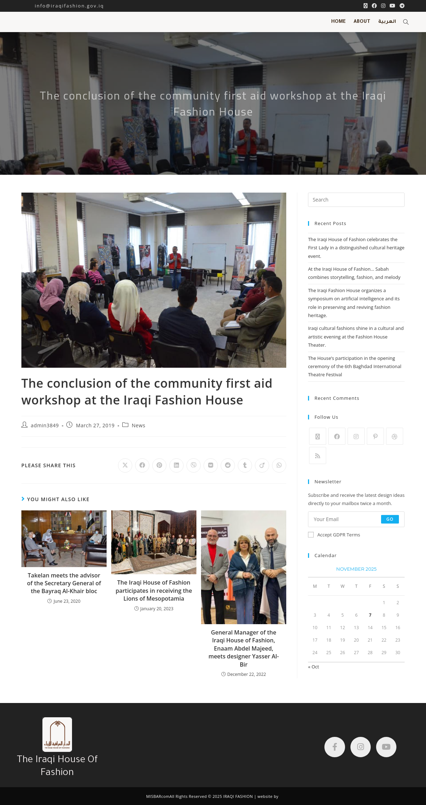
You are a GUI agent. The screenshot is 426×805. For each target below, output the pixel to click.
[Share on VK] (211, 465)
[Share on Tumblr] (245, 465)
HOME (338, 22)
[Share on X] (125, 465)
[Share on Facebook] (142, 465)
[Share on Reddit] (228, 465)
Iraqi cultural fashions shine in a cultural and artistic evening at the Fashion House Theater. (356, 336)
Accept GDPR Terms (334, 534)
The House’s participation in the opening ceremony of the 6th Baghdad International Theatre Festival (354, 366)
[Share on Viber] (193, 465)
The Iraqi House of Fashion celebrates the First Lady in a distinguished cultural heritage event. (356, 247)
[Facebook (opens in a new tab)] (374, 5)
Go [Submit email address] (390, 519)
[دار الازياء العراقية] (208, 748)
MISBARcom (158, 796)
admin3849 (45, 425)
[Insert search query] (356, 200)
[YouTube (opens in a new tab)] (392, 5)
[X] (317, 436)
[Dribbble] (394, 436)
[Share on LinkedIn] (176, 465)
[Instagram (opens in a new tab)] (383, 5)
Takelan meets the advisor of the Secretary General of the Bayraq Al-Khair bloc (64, 583)
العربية (387, 22)
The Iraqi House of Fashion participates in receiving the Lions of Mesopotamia (154, 590)
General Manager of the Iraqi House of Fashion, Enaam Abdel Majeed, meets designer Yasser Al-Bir (244, 648)
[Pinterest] (375, 436)
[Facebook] (336, 436)
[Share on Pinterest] (159, 465)
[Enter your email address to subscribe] (356, 519)
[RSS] (317, 455)
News (138, 425)
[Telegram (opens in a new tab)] (401, 5)
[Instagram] (356, 436)
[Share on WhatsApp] (279, 465)
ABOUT (362, 22)
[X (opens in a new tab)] (365, 5)
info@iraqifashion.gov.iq (62, 5)
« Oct (313, 666)
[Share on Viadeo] (262, 465)
